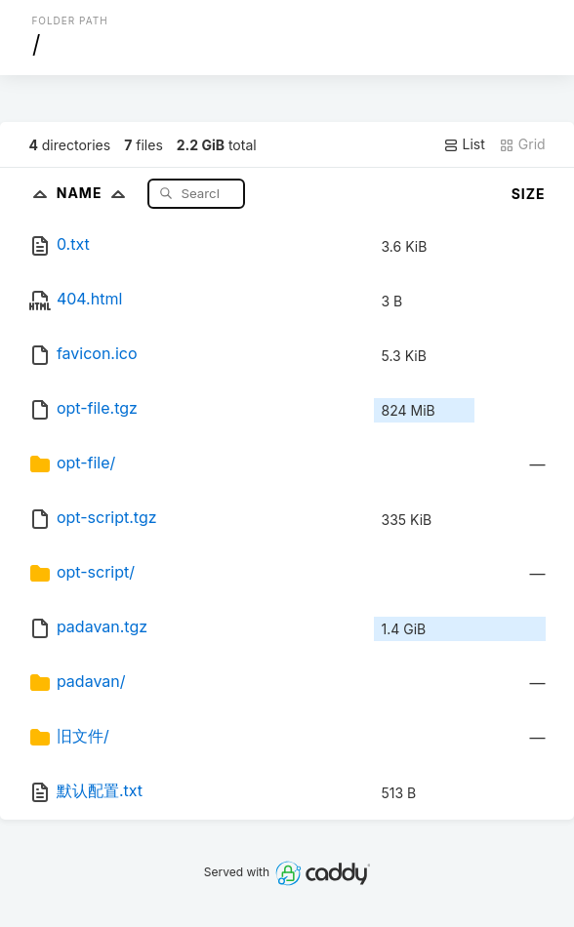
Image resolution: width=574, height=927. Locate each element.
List (464, 144)
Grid (522, 144)
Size (529, 193)
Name (95, 192)
